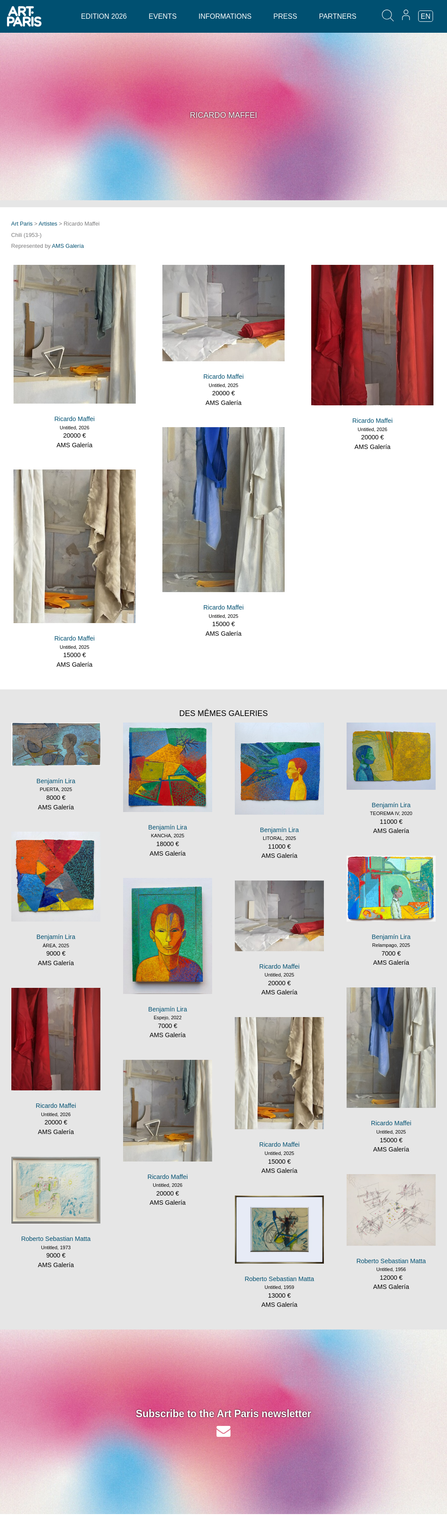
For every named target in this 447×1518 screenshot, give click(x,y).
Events (163, 16)
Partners (338, 16)
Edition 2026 (104, 16)
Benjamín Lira (56, 781)
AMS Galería (68, 246)
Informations (225, 16)
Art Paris (22, 223)
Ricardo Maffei (74, 418)
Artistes (48, 223)
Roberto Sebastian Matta (55, 1238)
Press (285, 16)
